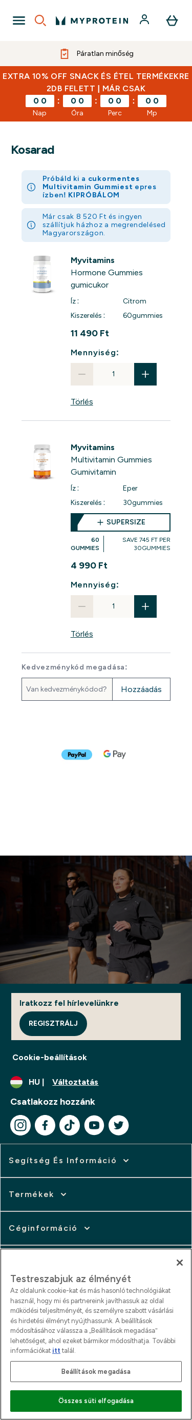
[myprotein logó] (92, 20)
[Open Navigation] (19, 20)
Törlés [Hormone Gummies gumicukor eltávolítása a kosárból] (82, 402)
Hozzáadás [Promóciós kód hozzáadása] (141, 689)
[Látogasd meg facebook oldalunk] (45, 1125)
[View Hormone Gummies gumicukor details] (121, 272)
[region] (96, 1334)
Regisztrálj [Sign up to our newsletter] (53, 1023)
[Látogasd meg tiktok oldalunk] (69, 1125)
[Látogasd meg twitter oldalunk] (119, 1125)
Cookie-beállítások (49, 1057)
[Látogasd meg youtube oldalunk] (94, 1125)
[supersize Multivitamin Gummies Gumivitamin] (121, 532)
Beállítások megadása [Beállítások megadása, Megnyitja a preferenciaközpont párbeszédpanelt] (96, 1371)
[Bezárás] (179, 1262)
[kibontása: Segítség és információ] (70, 1160)
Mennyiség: (95, 352)
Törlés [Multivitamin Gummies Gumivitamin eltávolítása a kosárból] (82, 634)
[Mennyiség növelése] (145, 374)
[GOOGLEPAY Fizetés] (115, 754)
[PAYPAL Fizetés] (77, 754)
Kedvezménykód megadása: (75, 667)
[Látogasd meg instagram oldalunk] (20, 1125)
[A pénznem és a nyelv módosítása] (96, 1082)
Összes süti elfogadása (96, 1401)
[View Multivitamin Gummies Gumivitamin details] (121, 459)
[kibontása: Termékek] (39, 1194)
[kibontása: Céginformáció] (50, 1228)
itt (56, 1350)
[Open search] (40, 20)
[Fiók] (145, 20)
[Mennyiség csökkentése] (82, 374)
